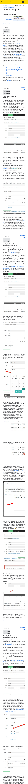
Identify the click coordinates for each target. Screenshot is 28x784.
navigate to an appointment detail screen (15, 34)
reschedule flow (12, 252)
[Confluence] (8, 2)
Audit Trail (8, 80)
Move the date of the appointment (14, 69)
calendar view (6, 618)
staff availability (13, 652)
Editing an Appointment (9, 7)
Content (5, 5)
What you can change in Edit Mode (14, 67)
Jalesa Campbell (10, 19)
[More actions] (23, 5)
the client (18, 220)
